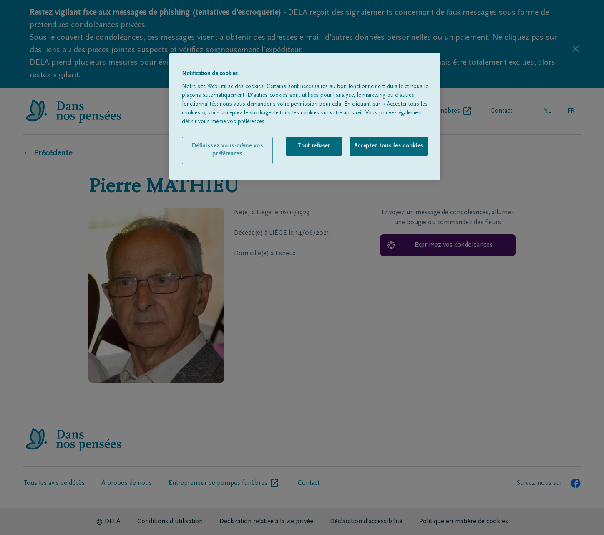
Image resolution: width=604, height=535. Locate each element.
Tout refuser (313, 146)
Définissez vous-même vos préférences (227, 150)
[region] (304, 116)
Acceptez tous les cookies (389, 146)
